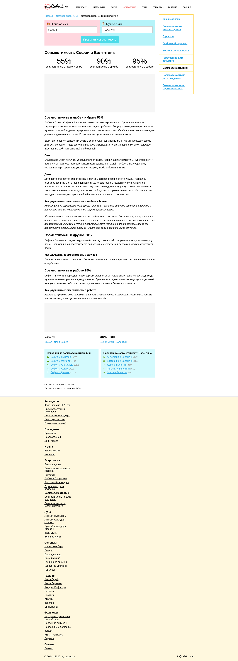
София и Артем (59, 368)
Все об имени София (56, 342)
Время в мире (52, 558)
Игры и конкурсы (53, 634)
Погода (48, 550)
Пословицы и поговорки (57, 627)
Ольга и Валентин (117, 372)
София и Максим (60, 361)
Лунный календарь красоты (55, 527)
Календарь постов (54, 419)
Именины (49, 454)
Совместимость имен (175, 68)
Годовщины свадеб (55, 423)
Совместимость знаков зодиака (57, 469)
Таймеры (49, 569)
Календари (81, 7)
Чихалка (49, 591)
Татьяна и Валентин (118, 368)
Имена (114, 7)
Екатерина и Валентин (120, 361)
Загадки (48, 630)
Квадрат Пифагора (55, 587)
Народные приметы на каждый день (57, 617)
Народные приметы (55, 623)
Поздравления (52, 437)
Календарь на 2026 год (57, 405)
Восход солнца (52, 554)
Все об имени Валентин (113, 342)
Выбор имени (52, 450)
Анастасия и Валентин (120, 357)
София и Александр (62, 364)
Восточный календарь (176, 50)
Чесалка (49, 595)
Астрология (129, 7)
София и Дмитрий (61, 357)
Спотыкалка (51, 606)
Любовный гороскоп (175, 43)
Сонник (187, 7)
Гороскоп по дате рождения (54, 487)
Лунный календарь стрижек (55, 521)
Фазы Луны (50, 533)
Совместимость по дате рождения (57, 498)
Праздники (99, 7)
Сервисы (157, 7)
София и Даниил (60, 372)
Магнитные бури (53, 546)
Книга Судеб (51, 579)
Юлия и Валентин (117, 364)
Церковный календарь (57, 415)
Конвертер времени (55, 565)
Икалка (48, 599)
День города (51, 441)
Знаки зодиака (171, 19)
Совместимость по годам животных (55, 504)
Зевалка (49, 603)
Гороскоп (168, 36)
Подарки (49, 638)
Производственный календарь (55, 410)
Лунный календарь (55, 516)
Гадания (172, 7)
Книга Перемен (53, 583)
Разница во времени (56, 562)
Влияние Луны (52, 536)
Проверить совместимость (99, 39)
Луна (144, 7)
